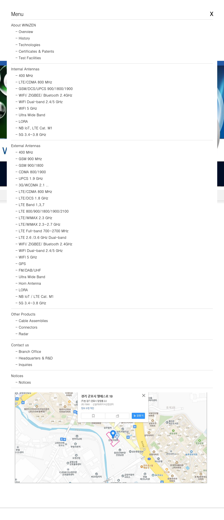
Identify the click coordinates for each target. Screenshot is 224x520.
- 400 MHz (24, 75)
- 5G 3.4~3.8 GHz (31, 134)
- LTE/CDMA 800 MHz (34, 82)
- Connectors (26, 327)
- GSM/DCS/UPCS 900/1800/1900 (44, 88)
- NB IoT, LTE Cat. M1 (34, 127)
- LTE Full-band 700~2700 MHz (42, 230)
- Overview (24, 31)
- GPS (21, 263)
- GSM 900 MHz (29, 158)
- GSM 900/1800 (29, 165)
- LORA (22, 121)
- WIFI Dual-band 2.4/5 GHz (39, 101)
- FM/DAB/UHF (28, 270)
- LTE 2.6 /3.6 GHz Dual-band (41, 237)
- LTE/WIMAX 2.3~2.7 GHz (38, 224)
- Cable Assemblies (32, 320)
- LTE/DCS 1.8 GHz (32, 198)
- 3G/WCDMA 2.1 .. (32, 184)
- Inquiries (24, 364)
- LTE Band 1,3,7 (30, 204)
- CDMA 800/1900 (31, 171)
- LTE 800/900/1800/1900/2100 (42, 211)
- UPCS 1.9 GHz (29, 178)
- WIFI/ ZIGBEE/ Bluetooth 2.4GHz (44, 95)
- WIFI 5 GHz (26, 108)
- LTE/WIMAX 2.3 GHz (34, 217)
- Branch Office (28, 351)
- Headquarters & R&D (34, 358)
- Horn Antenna (28, 283)
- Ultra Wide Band (30, 114)
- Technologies (28, 44)
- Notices (23, 382)
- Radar (22, 333)
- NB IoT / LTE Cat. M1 (35, 296)
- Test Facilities (28, 57)
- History (23, 38)
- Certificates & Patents (35, 51)
